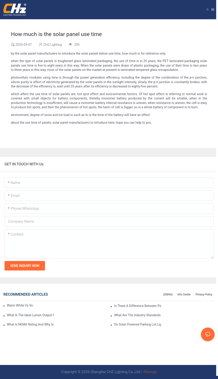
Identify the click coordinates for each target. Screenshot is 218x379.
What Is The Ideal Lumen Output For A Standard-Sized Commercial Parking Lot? (30, 315)
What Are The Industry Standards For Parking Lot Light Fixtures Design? (137, 315)
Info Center (184, 294)
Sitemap (150, 372)
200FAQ (168, 294)
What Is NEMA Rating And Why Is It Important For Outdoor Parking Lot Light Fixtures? (30, 324)
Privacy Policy (203, 294)
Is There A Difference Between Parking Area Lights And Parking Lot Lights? (137, 306)
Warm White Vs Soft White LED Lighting (20, 305)
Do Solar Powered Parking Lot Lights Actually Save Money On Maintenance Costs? (137, 324)
